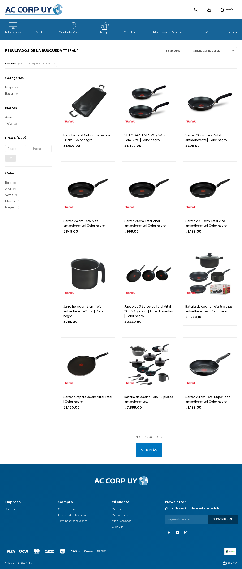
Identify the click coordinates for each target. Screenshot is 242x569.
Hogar (105, 32)
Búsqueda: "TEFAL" (40, 63)
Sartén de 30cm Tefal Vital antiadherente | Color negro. (206, 223)
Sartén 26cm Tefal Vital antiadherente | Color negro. (145, 223)
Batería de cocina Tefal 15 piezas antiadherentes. (148, 399)
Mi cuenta (118, 509)
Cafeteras (131, 32)
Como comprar (67, 509)
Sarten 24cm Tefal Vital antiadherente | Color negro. (84, 223)
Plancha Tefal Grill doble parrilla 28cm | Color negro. (86, 137)
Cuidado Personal (72, 32)
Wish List (117, 526)
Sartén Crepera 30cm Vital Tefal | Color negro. (87, 399)
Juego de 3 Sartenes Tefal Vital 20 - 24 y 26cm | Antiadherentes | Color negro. (148, 311)
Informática (205, 32)
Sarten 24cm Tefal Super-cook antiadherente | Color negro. (208, 399)
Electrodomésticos (167, 32)
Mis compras (120, 515)
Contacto (10, 509)
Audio (40, 32)
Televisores (13, 32)
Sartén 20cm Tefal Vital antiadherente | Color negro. (206, 137)
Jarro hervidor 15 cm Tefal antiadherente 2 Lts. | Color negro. (83, 311)
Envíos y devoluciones (72, 515)
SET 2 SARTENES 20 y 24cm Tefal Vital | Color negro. (146, 137)
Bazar (233, 32)
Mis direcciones (121, 521)
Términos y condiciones (72, 521)
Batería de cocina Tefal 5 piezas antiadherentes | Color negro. (209, 309)
